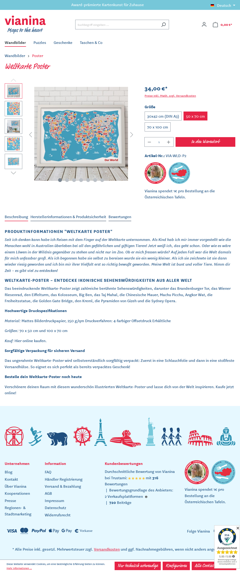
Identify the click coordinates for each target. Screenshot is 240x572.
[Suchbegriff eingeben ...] (116, 24)
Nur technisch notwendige (138, 566)
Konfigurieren (176, 566)
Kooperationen (17, 493)
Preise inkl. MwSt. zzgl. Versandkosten (170, 95)
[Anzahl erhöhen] (169, 142)
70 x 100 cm (157, 127)
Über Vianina (15, 486)
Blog (8, 472)
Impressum (54, 500)
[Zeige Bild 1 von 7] (60, 180)
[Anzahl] (159, 142)
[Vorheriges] (30, 134)
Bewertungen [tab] (120, 216)
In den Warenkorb (205, 141)
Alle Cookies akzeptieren (214, 566)
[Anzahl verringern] (149, 142)
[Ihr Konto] (204, 24)
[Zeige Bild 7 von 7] (102, 180)
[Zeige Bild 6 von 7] (95, 180)
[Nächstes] (131, 134)
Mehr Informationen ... (19, 568)
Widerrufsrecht (58, 515)
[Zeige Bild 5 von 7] (88, 180)
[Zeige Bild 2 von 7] (67, 180)
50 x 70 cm (195, 116)
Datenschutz (55, 507)
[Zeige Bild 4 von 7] (81, 180)
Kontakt (11, 479)
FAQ (48, 472)
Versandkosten (107, 549)
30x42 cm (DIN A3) (163, 116)
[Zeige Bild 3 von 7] (74, 180)
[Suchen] (163, 24)
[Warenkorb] (222, 24)
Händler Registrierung (63, 479)
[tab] (16, 216)
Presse (10, 500)
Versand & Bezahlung (63, 486)
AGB (48, 493)
